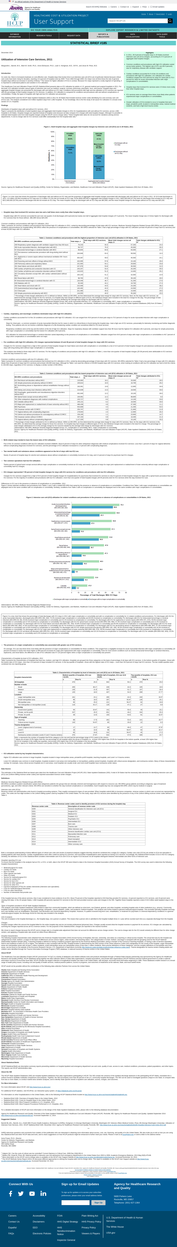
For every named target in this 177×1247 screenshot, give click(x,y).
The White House (115, 1227)
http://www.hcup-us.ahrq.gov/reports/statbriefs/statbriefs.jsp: (106, 1095)
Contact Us (124, 7)
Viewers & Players (97, 1174)
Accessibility (39, 1216)
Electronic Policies (42, 1233)
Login (170, 14)
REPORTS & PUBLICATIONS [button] (103, 35)
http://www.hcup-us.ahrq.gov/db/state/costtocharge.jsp (95, 1157)
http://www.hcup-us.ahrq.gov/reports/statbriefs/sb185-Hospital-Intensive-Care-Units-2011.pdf (133, 1125)
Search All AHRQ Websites (96, 7)
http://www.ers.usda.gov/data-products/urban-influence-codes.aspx (105, 947)
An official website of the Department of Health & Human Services (40, 2)
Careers (114, 7)
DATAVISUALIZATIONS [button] (133, 35)
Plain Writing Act (90, 1216)
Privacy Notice (87, 1174)
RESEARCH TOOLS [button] (44, 35)
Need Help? (160, 14)
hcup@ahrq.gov (128, 1134)
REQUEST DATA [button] (73, 35)
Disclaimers (38, 1221)
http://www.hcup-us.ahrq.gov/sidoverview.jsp (17, 1115)
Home (143, 14)
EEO (35, 1227)
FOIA (59, 1216)
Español (12, 1227)
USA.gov (110, 1233)
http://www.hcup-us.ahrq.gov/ (40, 1087)
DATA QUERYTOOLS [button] (162, 35)
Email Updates (157, 7)
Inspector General (66, 1240)
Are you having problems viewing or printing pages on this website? (93, 1169)
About (151, 14)
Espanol (135, 7)
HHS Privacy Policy (91, 1221)
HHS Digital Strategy (67, 1221)
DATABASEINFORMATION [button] (15, 35)
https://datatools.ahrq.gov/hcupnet (69, 1091)
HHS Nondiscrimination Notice (66, 1231)
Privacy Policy (89, 1227)
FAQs (144, 7)
